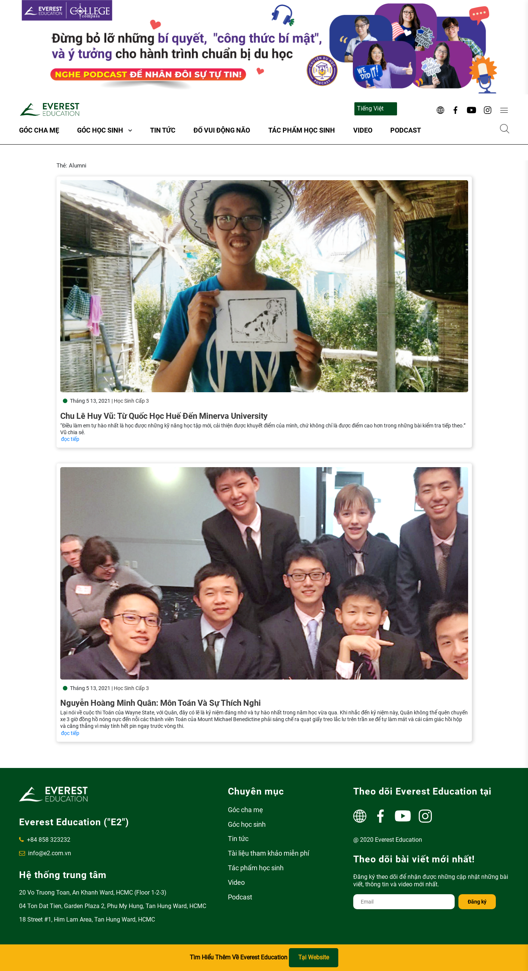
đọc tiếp (70, 439)
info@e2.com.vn (45, 853)
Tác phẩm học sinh (301, 130)
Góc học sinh (100, 130)
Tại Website (313, 957)
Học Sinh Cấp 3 (131, 401)
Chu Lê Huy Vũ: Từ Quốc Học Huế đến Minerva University (164, 416)
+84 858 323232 (44, 839)
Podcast (405, 130)
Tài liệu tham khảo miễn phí (268, 853)
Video (362, 130)
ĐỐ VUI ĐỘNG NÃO (221, 130)
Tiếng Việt (370, 108)
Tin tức (163, 130)
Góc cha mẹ (39, 130)
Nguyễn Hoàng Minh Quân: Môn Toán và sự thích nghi (160, 695)
